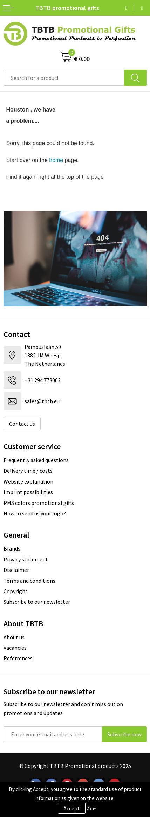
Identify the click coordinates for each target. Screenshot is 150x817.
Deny (91, 808)
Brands (12, 548)
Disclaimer (16, 569)
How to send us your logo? (35, 513)
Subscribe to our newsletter (37, 601)
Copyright (16, 591)
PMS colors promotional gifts (39, 502)
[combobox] (64, 78)
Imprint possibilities (28, 491)
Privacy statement (26, 559)
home (56, 160)
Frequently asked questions (36, 460)
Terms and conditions (29, 580)
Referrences (18, 658)
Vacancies (15, 647)
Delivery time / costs (28, 470)
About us (14, 637)
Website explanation (28, 481)
